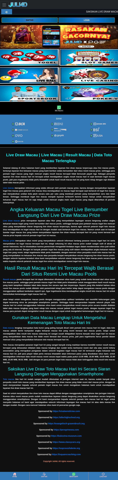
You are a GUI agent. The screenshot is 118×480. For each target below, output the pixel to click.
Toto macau (8, 379)
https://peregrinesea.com (66, 430)
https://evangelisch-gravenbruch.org (66, 423)
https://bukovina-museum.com (66, 436)
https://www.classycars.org (66, 442)
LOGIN (87, 20)
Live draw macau (11, 221)
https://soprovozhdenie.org (66, 448)
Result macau (9, 279)
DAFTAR (29, 20)
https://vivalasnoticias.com (66, 411)
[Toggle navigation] (4, 5)
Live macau (8, 188)
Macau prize (8, 241)
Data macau (8, 328)
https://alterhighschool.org (66, 417)
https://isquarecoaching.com (66, 454)
